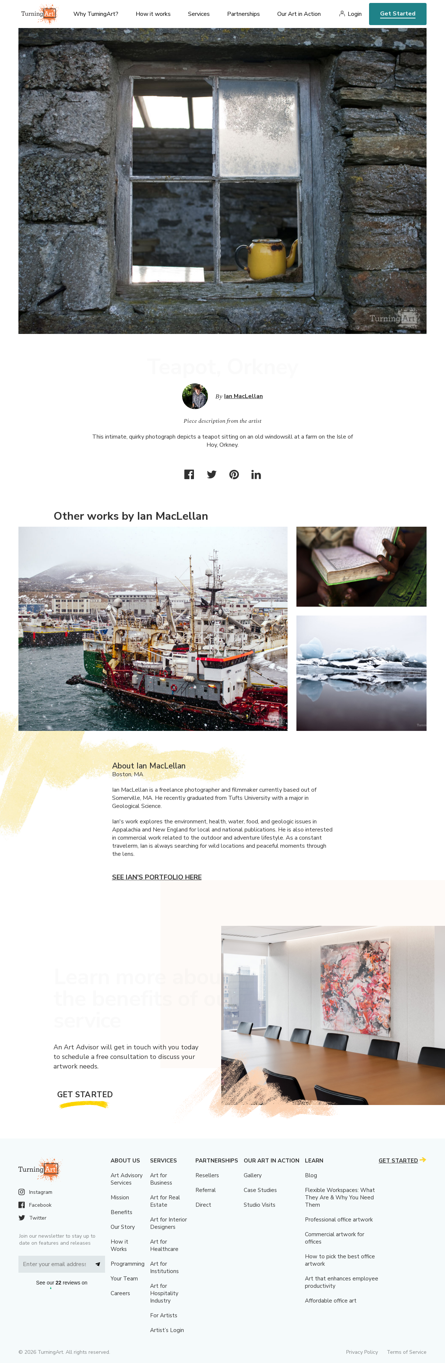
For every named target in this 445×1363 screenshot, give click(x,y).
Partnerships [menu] (243, 14)
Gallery (253, 1175)
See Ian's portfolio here (157, 877)
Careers (120, 1293)
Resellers (207, 1175)
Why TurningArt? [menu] (95, 14)
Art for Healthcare (164, 1245)
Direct (203, 1205)
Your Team (124, 1278)
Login (355, 14)
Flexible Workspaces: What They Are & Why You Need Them (340, 1197)
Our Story (123, 1227)
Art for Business (161, 1179)
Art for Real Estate (165, 1201)
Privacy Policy (362, 1352)
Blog (311, 1175)
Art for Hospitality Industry (164, 1293)
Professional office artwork (339, 1219)
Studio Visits (259, 1205)
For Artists (163, 1315)
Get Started (398, 14)
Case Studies (260, 1190)
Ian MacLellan (243, 396)
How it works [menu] (153, 14)
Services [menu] (199, 14)
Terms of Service (407, 1352)
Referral (205, 1190)
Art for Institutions (164, 1267)
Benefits (121, 1212)
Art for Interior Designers (168, 1223)
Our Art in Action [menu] (299, 14)
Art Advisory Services (127, 1179)
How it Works (119, 1245)
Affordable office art (331, 1300)
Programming (128, 1264)
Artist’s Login (167, 1330)
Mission (120, 1197)
